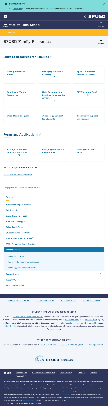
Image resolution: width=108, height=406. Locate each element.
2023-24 (54, 345)
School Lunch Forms (14, 227)
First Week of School (15, 285)
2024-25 (45, 345)
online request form (76, 323)
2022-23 (64, 345)
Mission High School (19, 300)
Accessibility (21, 372)
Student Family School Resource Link (28, 316)
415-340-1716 (92, 319)
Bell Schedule (12, 210)
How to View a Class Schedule (20, 238)
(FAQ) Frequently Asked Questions (21, 244)
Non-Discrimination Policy (43, 372)
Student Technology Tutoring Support (23, 262)
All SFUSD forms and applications (18, 174)
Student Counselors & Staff (18, 233)
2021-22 (73, 345)
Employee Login (45, 300)
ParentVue (18, 8)
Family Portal (68, 300)
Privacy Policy (66, 372)
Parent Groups (12, 274)
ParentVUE (11, 280)
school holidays (10, 326)
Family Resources (13, 249)
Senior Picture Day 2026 (16, 216)
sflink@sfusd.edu (73, 319)
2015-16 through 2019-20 (93, 345)
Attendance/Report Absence (18, 204)
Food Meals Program (16, 256)
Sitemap (81, 372)
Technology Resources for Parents (22, 267)
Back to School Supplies (16, 221)
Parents (11, 32)
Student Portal (91, 300)
